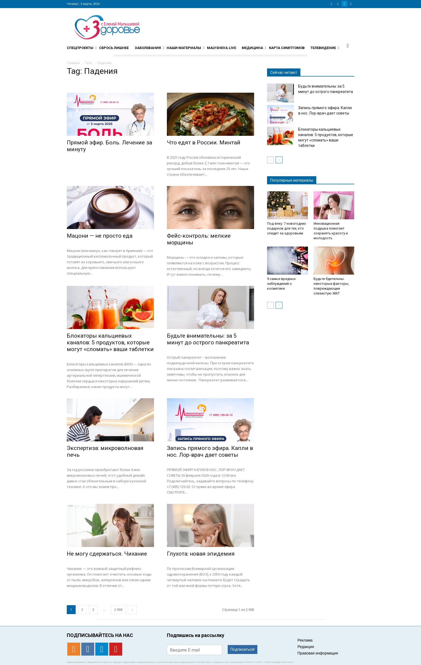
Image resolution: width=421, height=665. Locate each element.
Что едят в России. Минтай (203, 142)
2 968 (118, 609)
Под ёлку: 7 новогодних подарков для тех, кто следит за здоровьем (286, 228)
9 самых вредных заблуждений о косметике (281, 283)
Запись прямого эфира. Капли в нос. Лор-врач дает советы (210, 451)
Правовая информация (317, 653)
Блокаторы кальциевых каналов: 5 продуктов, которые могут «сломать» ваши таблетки (110, 342)
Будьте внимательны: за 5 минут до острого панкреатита (208, 339)
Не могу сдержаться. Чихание (107, 553)
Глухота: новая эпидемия (201, 553)
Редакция (305, 647)
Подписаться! (242, 649)
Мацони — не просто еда (99, 236)
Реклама (305, 640)
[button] (347, 45)
